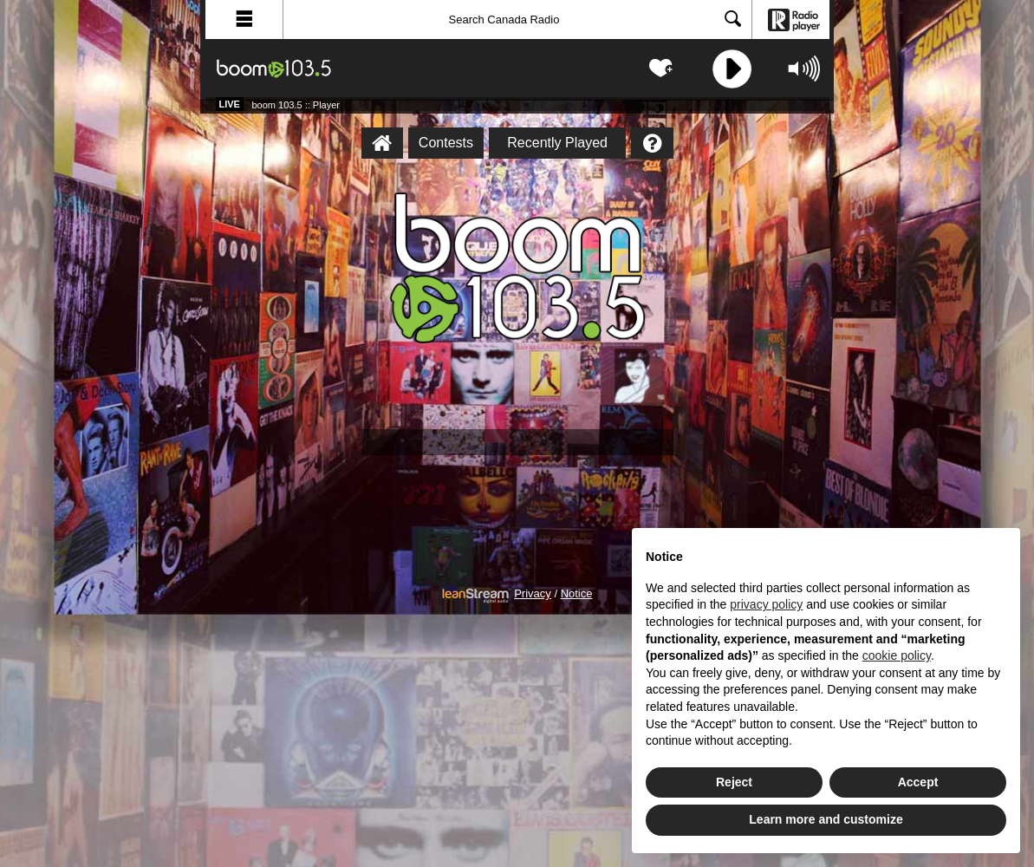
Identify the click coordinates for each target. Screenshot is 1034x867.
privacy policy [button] (766, 604)
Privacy (532, 594)
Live (229, 104)
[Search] (517, 19)
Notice (577, 594)
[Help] (652, 143)
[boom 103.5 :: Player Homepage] (382, 143)
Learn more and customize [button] (825, 819)
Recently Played (557, 142)
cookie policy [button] (896, 655)
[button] (244, 19)
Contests (446, 142)
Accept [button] (918, 782)
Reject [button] (734, 782)
